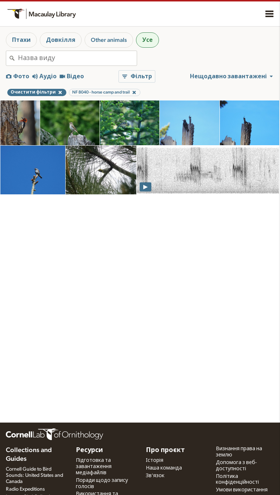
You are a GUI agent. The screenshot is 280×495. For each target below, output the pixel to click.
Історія (154, 460)
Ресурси (89, 450)
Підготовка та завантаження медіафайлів (94, 466)
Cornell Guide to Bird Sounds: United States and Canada (34, 475)
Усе (147, 40)
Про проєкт (165, 450)
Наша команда (164, 468)
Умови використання (242, 489)
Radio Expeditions (25, 489)
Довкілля (60, 40)
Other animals (109, 40)
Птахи (21, 40)
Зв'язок (155, 475)
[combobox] (77, 58)
